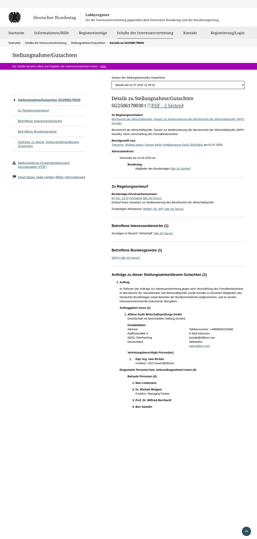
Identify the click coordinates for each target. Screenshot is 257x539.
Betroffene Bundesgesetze (37, 131)
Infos (103, 66)
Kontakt (190, 34)
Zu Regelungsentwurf (33, 110)
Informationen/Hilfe (51, 34)
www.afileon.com (199, 346)
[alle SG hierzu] (152, 198)
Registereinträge (93, 34)
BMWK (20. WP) (153, 209)
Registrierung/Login (228, 34)
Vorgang (135, 198)
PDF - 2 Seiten (164, 105)
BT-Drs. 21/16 (120, 198)
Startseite (16, 34)
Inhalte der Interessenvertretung (145, 33)
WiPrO (116, 257)
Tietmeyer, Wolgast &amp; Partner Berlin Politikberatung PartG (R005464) (157, 144)
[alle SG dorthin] (180, 168)
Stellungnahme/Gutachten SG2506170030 (49, 100)
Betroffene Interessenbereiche (40, 121)
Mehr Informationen (70, 177)
